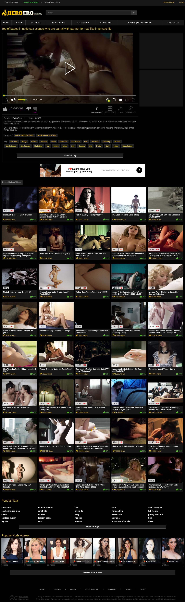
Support (112, 590)
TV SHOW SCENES (10, 2)
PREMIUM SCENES (31, 2)
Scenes (82, 146)
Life (90, 146)
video (116, 146)
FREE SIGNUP (168, 2)
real (85, 142)
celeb (53, 142)
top (48, 146)
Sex (72, 146)
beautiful (63, 142)
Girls (107, 146)
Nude (65, 146)
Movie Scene (11, 146)
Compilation (127, 146)
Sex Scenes (25, 146)
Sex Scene (75, 142)
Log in (73, 590)
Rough (24, 142)
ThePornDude (173, 23)
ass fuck (13, 142)
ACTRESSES (106, 23)
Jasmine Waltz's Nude (52, 2)
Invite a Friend (91, 590)
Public (34, 142)
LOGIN (181, 2)
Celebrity (106, 142)
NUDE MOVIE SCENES (46, 135)
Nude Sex (38, 146)
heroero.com (23, 597)
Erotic (98, 146)
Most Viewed (58, 23)
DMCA (143, 590)
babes (56, 146)
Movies (117, 142)
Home (6, 23)
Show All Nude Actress (92, 572)
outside (44, 142)
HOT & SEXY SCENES (24, 135)
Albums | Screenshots (139, 23)
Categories (83, 23)
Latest (18, 23)
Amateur (95, 142)
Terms (128, 590)
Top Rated (35, 23)
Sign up (57, 590)
